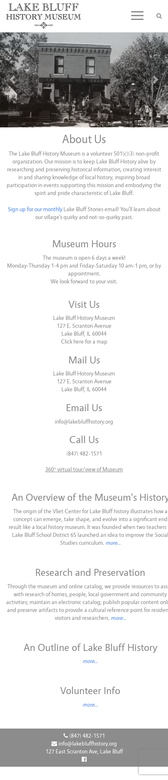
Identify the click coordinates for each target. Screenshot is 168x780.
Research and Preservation (90, 572)
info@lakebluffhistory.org (84, 422)
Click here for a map (84, 342)
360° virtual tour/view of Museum (84, 469)
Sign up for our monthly (35, 209)
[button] (12, 79)
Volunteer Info (90, 691)
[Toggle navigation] (137, 15)
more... (113, 543)
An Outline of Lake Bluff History (90, 647)
